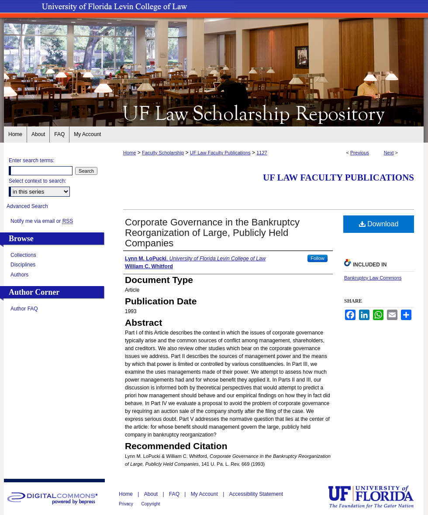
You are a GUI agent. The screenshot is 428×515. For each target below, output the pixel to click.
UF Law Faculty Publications (220, 152)
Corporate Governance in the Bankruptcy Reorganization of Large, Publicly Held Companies (212, 233)
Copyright (151, 503)
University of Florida (377, 497)
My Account (205, 494)
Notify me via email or (41, 221)
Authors (19, 275)
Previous (359, 152)
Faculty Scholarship (163, 152)
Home (129, 152)
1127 (261, 152)
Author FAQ (24, 309)
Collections (23, 255)
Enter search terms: (32, 160)
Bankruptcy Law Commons (372, 277)
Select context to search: (37, 181)
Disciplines (22, 265)
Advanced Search (27, 206)
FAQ (175, 494)
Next (389, 152)
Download (379, 224)
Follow (317, 258)
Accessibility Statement (256, 494)
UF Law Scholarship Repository (214, 112)
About (151, 494)
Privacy (127, 503)
